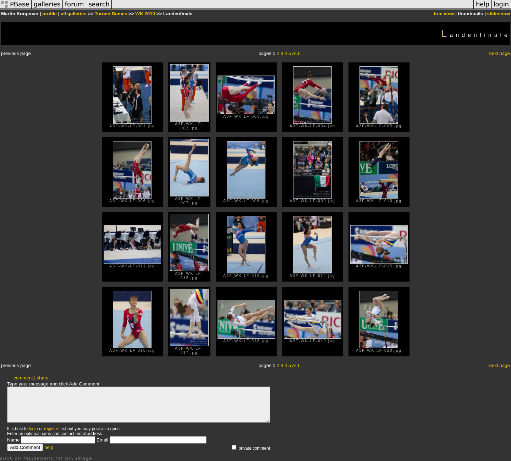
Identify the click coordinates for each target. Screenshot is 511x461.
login (33, 428)
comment (23, 378)
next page (499, 53)
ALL (296, 53)
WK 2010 (145, 13)
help (48, 447)
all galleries (74, 13)
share (43, 378)
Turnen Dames (111, 13)
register (51, 428)
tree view (444, 13)
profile (49, 13)
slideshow (498, 13)
